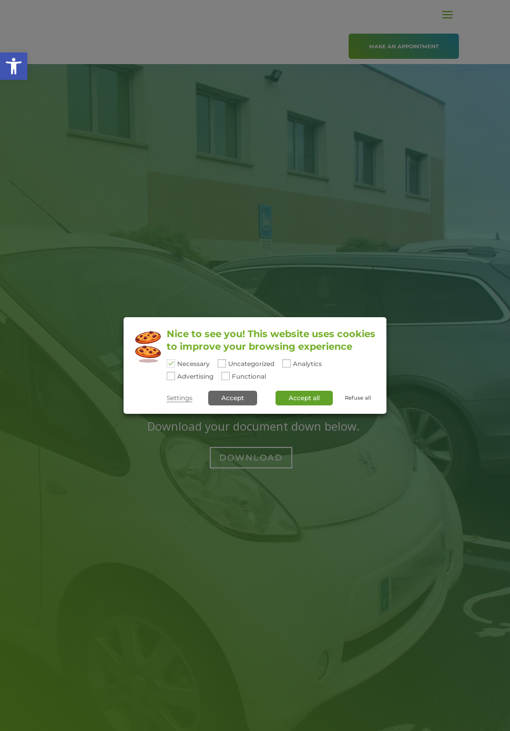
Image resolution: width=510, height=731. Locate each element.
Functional (249, 376)
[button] (13, 66)
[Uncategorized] (222, 363)
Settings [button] (179, 398)
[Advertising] (171, 375)
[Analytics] (286, 363)
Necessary (193, 364)
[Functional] (225, 375)
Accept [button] (232, 398)
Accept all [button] (304, 398)
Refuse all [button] (358, 397)
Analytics (307, 364)
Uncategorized (251, 364)
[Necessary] (171, 363)
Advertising (195, 376)
